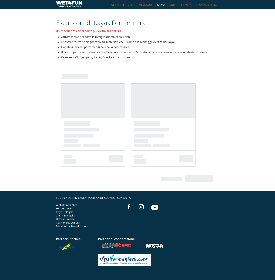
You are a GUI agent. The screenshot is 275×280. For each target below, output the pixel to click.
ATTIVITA (185, 5)
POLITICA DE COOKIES (101, 197)
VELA (131, 5)
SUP (172, 5)
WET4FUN (117, 5)
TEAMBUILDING (206, 5)
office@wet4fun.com (76, 226)
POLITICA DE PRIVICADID (71, 197)
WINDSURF (145, 5)
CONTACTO (124, 197)
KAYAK (161, 5)
